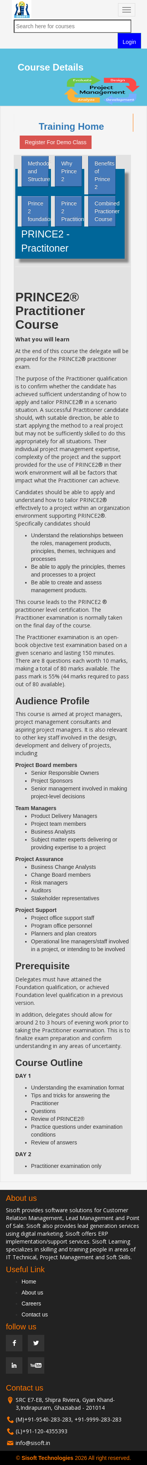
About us (32, 1292)
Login (129, 42)
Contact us (35, 1314)
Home (29, 1281)
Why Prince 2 (69, 171)
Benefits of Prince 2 (104, 175)
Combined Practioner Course (104, 211)
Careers (31, 1303)
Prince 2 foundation (38, 211)
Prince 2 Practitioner (71, 211)
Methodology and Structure (38, 171)
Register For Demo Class (53, 142)
